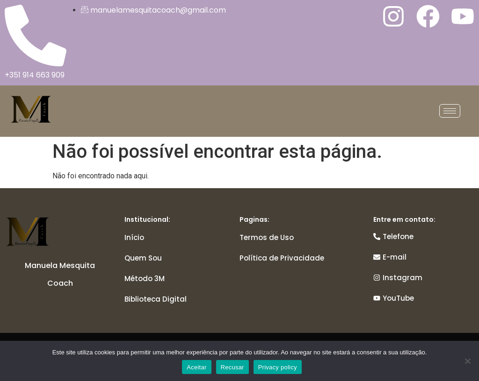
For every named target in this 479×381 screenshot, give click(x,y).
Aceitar (196, 367)
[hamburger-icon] (449, 111)
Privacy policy (277, 367)
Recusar (232, 367)
